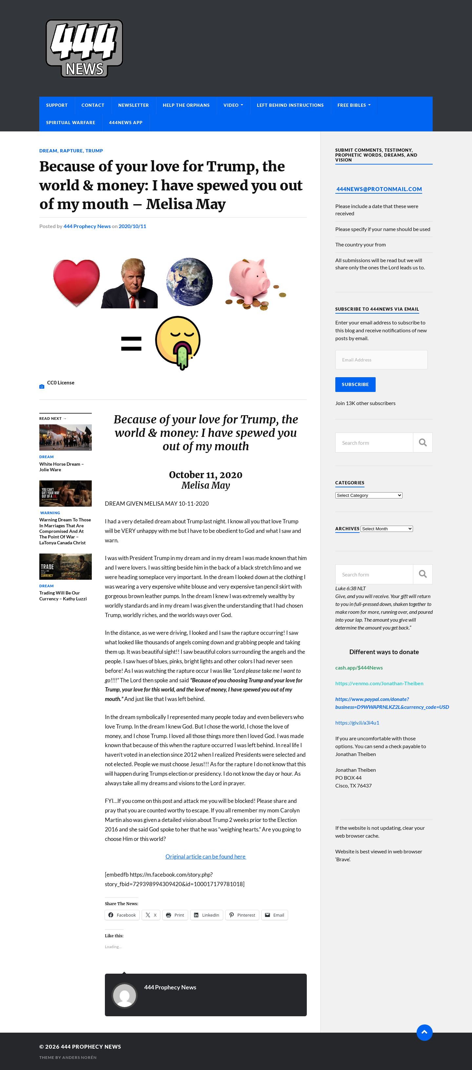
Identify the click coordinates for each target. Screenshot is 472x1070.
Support (57, 105)
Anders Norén (79, 1057)
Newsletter (133, 105)
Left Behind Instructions (290, 105)
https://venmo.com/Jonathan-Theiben (379, 683)
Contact (93, 105)
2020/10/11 (132, 226)
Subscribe (355, 384)
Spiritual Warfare (70, 122)
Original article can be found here (206, 856)
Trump (94, 150)
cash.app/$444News (359, 667)
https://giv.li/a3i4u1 (357, 722)
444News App (126, 122)
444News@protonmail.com (379, 189)
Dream (48, 150)
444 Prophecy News (87, 226)
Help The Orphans (186, 105)
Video (231, 105)
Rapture (71, 150)
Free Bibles (352, 105)
